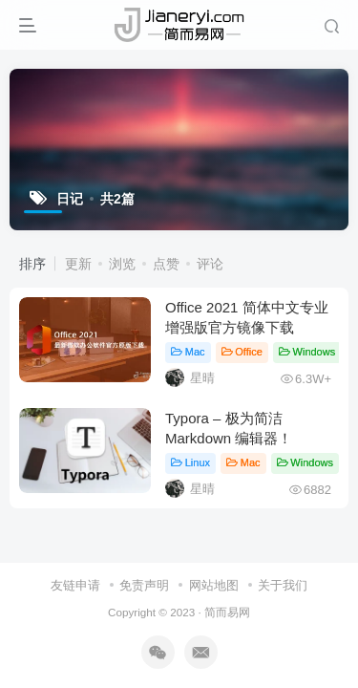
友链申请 (75, 585)
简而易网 (227, 612)
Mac (188, 351)
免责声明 (144, 585)
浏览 (122, 263)
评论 (210, 263)
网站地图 (214, 585)
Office (242, 351)
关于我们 (282, 585)
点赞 (166, 263)
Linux (190, 462)
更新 (78, 263)
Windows (307, 351)
